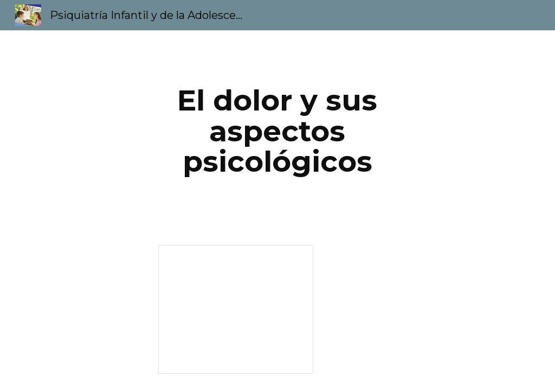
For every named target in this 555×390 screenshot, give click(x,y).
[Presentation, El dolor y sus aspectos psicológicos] (235, 309)
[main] (277, 131)
